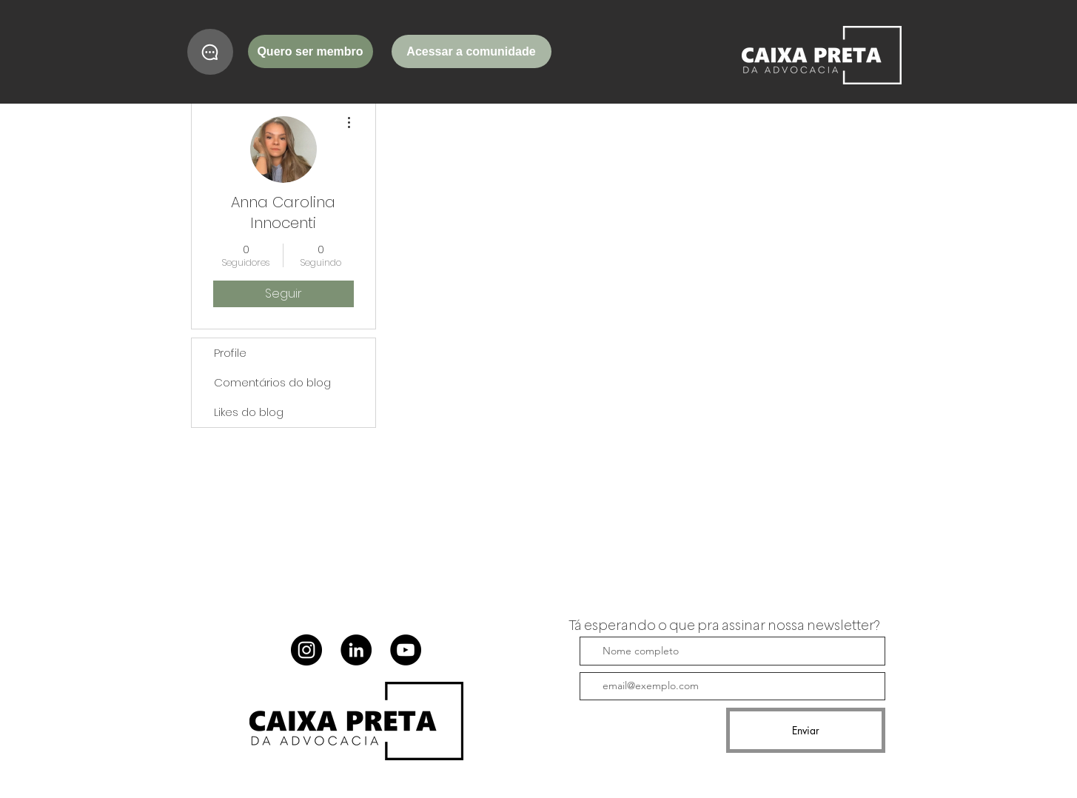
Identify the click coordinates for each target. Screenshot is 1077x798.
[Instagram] (306, 649)
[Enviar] (805, 730)
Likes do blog (248, 412)
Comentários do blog (272, 382)
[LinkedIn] (356, 649)
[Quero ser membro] (310, 51)
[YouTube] (405, 649)
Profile (230, 353)
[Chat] (210, 52)
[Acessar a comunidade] (471, 51)
